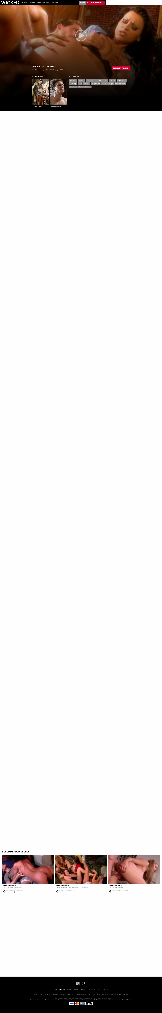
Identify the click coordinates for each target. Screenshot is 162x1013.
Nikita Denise (37, 106)
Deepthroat (96, 84)
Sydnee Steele (16, 887)
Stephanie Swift (66, 887)
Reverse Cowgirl (107, 84)
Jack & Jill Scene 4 (62, 885)
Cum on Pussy (120, 84)
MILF (105, 80)
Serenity (58, 887)
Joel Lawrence (56, 106)
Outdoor (81, 80)
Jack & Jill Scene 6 (115, 885)
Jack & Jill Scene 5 (9, 885)
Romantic (73, 87)
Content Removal (127, 999)
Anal (80, 84)
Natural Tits (121, 80)
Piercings (73, 84)
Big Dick (112, 80)
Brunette (90, 80)
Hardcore (73, 80)
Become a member (95, 2)
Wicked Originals (85, 87)
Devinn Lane (84, 887)
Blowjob (86, 84)
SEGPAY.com (97, 999)
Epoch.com (40, 999)
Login (82, 2)
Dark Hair (98, 80)
